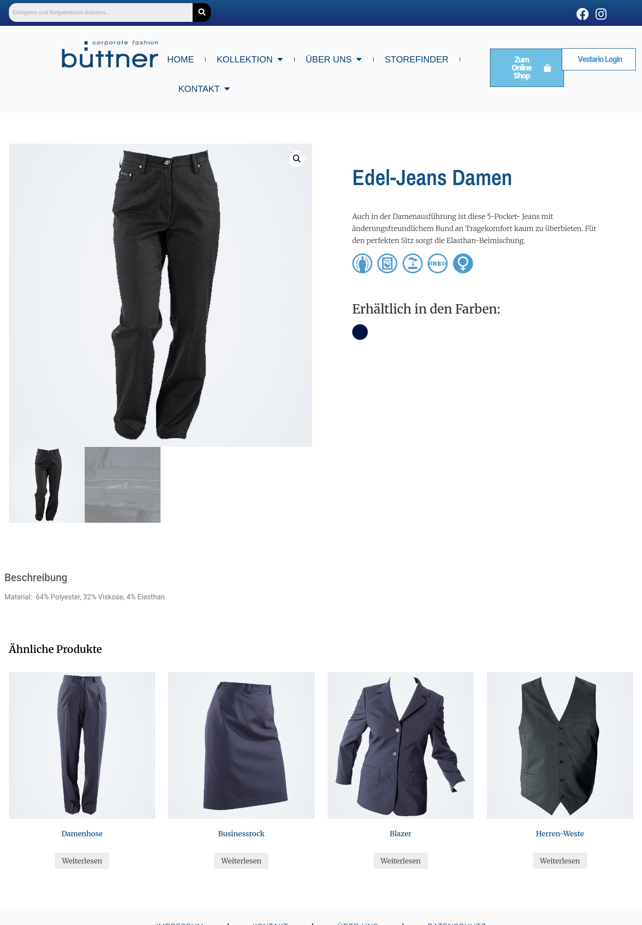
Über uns (334, 59)
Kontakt (204, 89)
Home (180, 59)
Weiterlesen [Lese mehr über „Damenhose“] (82, 860)
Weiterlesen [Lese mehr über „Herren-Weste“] (560, 860)
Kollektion (250, 59)
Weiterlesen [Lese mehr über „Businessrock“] (241, 860)
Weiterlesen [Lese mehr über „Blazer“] (401, 860)
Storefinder (417, 59)
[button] (297, 159)
